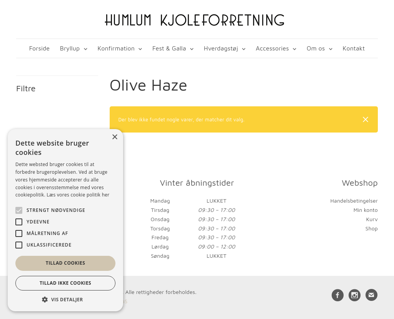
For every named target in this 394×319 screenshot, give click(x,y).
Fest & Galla (169, 48)
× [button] (114, 137)
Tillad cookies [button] (65, 263)
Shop (372, 228)
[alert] (65, 220)
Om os (316, 48)
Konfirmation (116, 48)
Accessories (272, 48)
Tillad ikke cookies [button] (65, 283)
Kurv (372, 219)
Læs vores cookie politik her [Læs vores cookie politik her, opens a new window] (78, 194)
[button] (65, 299)
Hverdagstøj (221, 48)
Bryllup (70, 48)
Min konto (366, 210)
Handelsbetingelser (354, 200)
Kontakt (354, 48)
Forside (39, 48)
